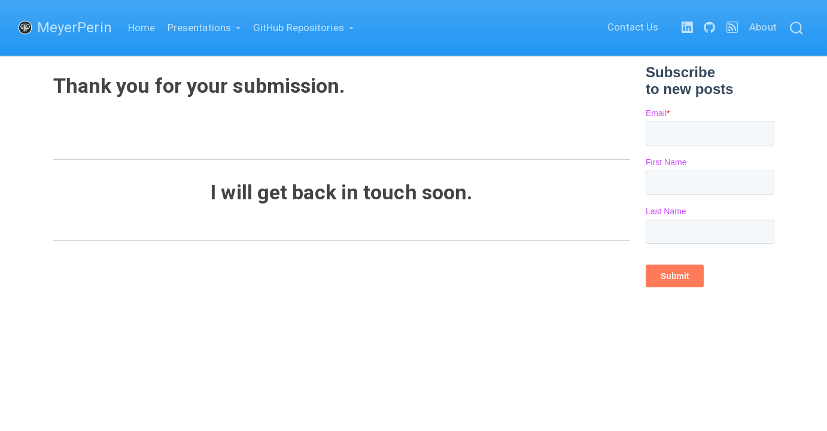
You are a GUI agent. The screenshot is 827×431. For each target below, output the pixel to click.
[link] (204, 28)
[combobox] (797, 28)
